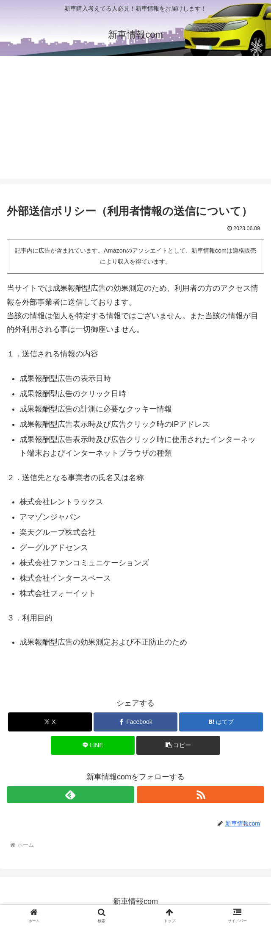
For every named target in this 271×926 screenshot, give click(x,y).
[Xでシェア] (50, 721)
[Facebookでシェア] (135, 721)
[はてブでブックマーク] (221, 721)
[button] (178, 745)
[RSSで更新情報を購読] (200, 794)
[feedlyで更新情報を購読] (70, 794)
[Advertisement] (135, 119)
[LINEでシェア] (93, 745)
